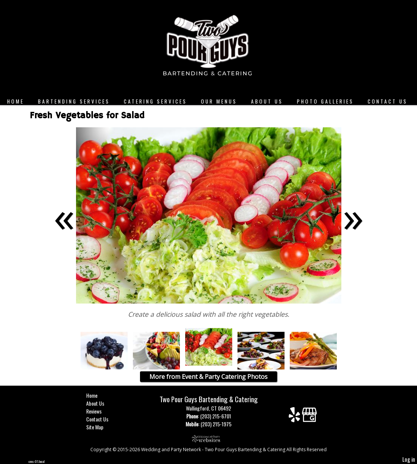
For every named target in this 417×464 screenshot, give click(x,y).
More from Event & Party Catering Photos (208, 376)
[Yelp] (295, 417)
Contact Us (388, 101)
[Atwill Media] (208, 438)
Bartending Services (74, 101)
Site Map (100, 427)
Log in (408, 459)
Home (15, 101)
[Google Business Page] (309, 417)
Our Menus (219, 101)
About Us (267, 101)
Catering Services (155, 101)
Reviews (99, 411)
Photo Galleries (325, 101)
